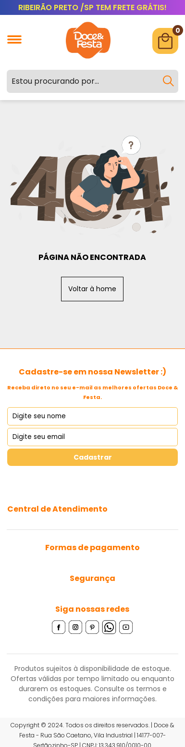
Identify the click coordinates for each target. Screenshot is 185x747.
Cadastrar (93, 457)
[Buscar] (168, 81)
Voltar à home (92, 289)
